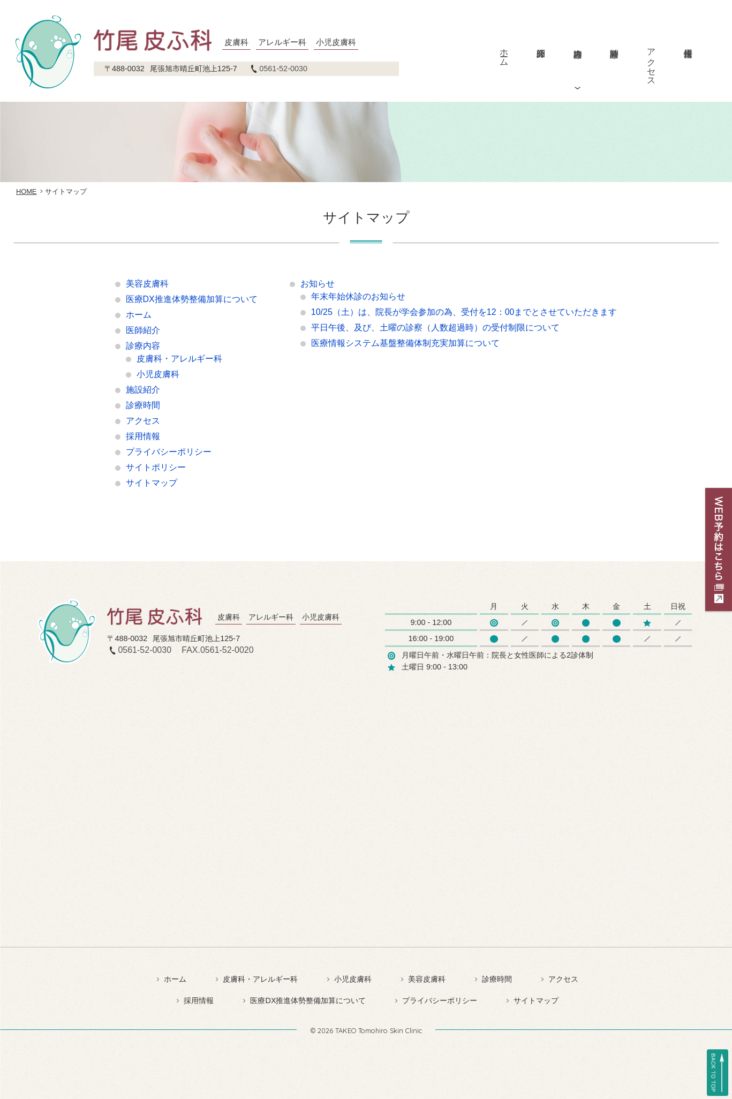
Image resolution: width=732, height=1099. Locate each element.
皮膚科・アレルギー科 (179, 358)
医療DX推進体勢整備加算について (192, 299)
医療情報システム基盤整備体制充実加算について (405, 343)
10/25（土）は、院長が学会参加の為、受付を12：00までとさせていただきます (464, 312)
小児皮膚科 (158, 374)
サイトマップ (151, 482)
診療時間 (614, 44)
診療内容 (577, 44)
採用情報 (687, 44)
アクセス (651, 62)
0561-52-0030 (283, 68)
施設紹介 (143, 389)
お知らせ (317, 283)
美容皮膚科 (147, 283)
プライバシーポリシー (169, 451)
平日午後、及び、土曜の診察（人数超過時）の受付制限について (435, 327)
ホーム (504, 52)
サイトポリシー (156, 467)
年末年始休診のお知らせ (358, 296)
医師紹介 (540, 44)
